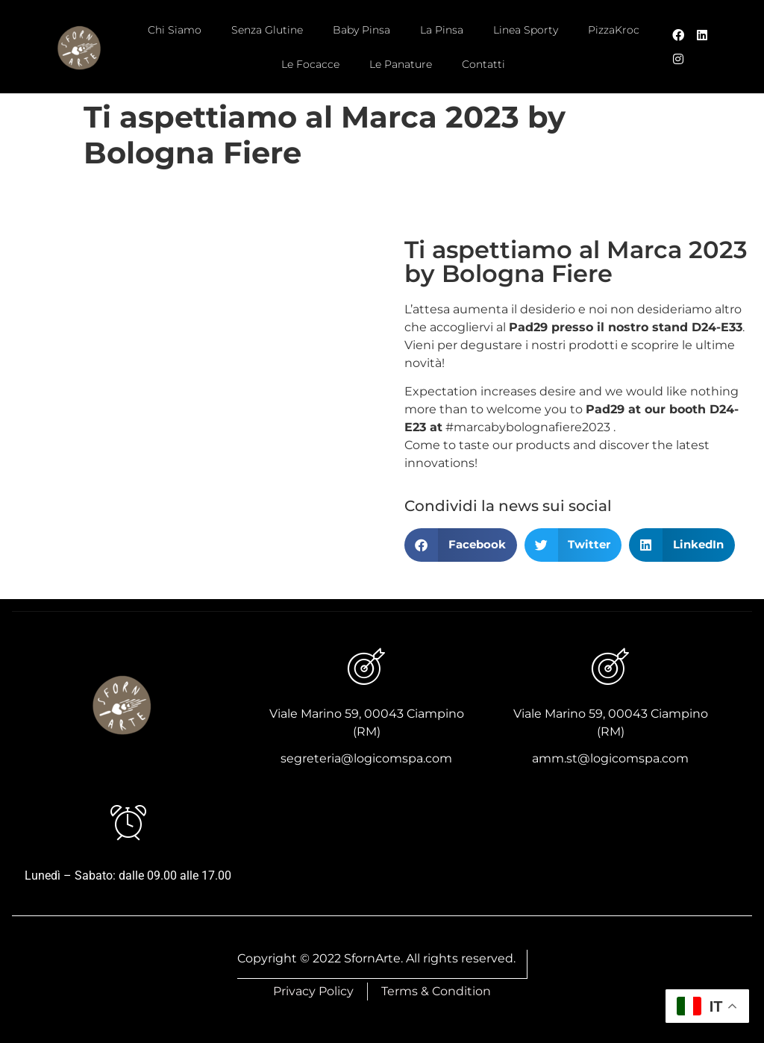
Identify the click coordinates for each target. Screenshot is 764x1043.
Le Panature (400, 64)
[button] (460, 545)
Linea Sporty (525, 30)
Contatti (483, 64)
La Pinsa (441, 30)
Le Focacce (310, 64)
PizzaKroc (613, 30)
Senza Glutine (267, 30)
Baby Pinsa (361, 30)
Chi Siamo (174, 30)
